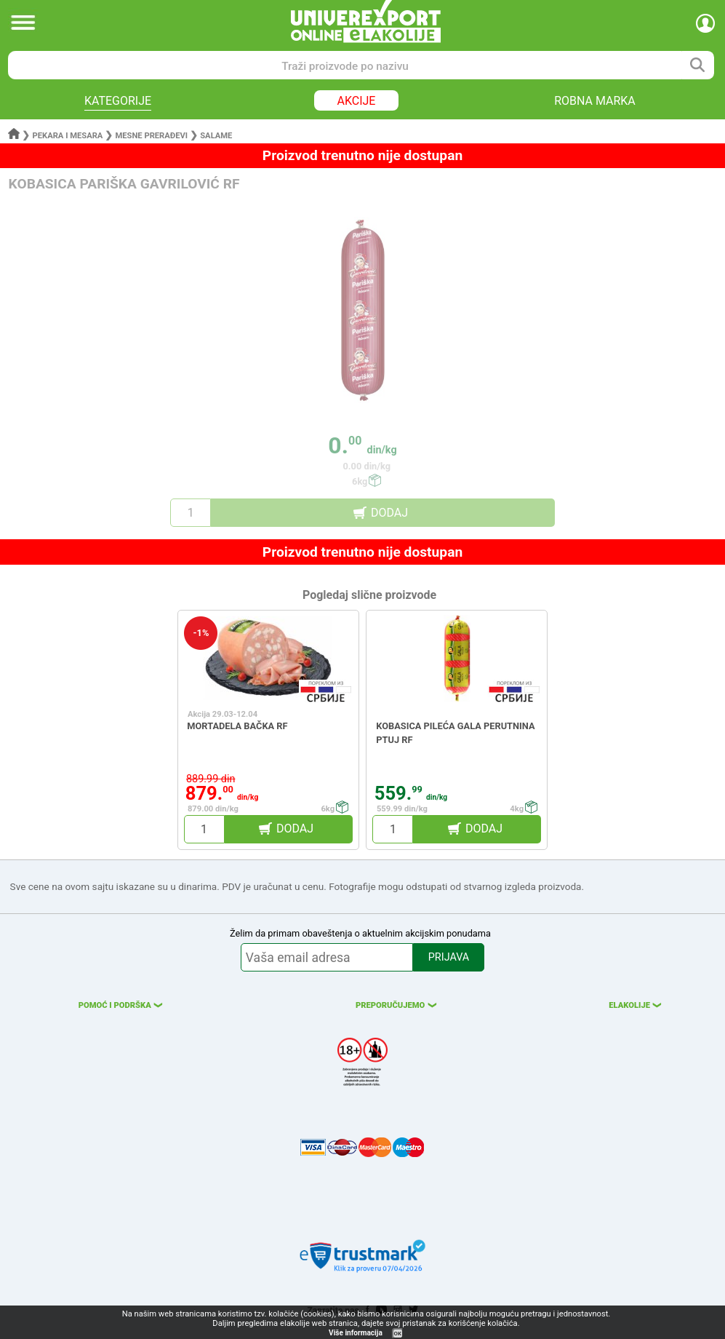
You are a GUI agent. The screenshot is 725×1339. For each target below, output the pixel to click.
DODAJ (389, 513)
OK (397, 1333)
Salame (216, 135)
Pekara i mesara (68, 135)
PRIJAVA (448, 957)
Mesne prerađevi (152, 135)
